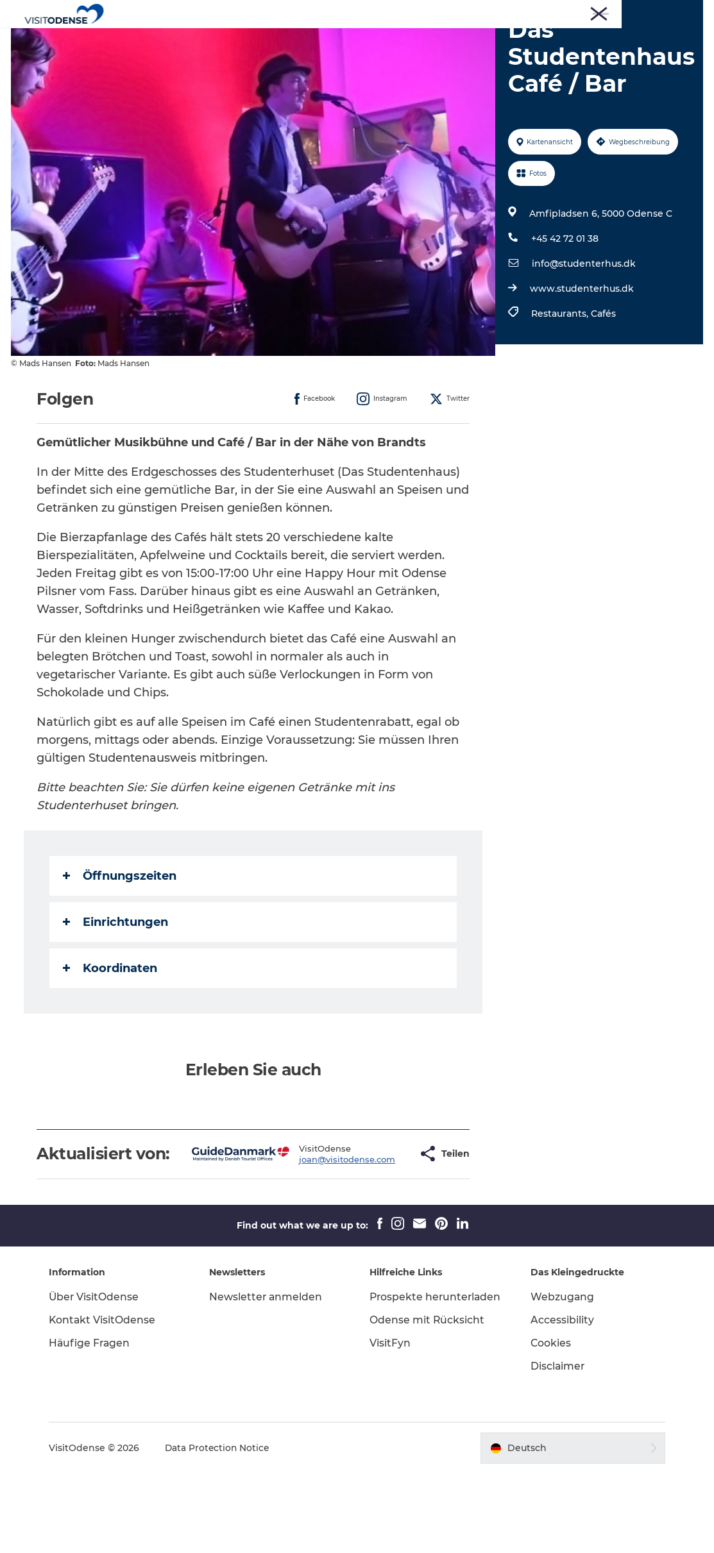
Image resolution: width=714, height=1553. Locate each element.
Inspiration (498, 41)
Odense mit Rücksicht (428, 1413)
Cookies (548, 1422)
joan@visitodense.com (307, 1229)
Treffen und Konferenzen (654, 12)
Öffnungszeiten (121, 937)
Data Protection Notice (224, 1528)
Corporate (575, 12)
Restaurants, (560, 374)
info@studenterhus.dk (583, 324)
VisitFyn (390, 1436)
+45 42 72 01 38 (564, 299)
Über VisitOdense (100, 1376)
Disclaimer (555, 1446)
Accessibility (559, 1399)
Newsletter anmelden (269, 1376)
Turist (495, 12)
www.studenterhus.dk (581, 349)
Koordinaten (112, 1029)
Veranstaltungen (326, 41)
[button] (376, 1224)
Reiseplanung (419, 41)
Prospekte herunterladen (408, 1383)
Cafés (602, 374)
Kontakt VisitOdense (108, 1399)
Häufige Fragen (96, 1422)
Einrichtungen (117, 983)
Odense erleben (228, 41)
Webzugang (560, 1376)
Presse (530, 12)
